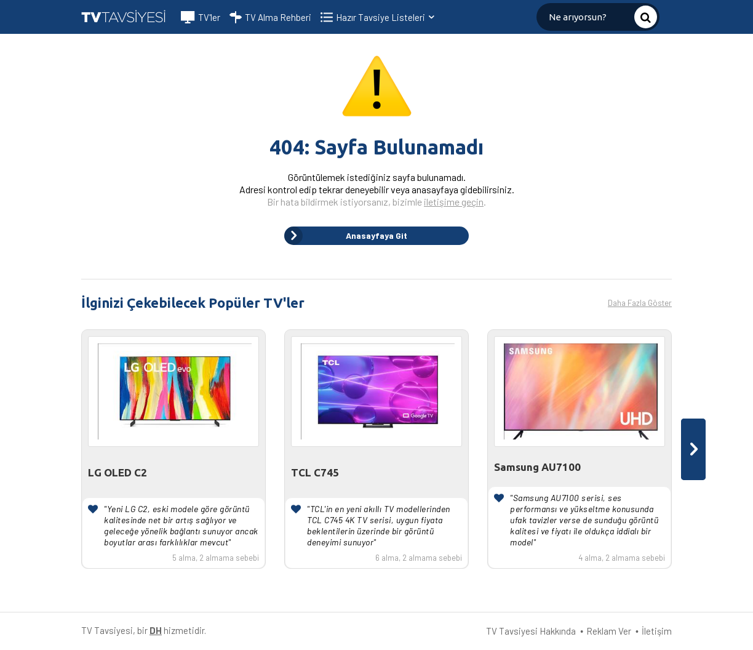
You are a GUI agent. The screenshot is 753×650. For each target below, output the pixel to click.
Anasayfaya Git (345, 236)
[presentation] (693, 449)
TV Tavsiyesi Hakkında (531, 630)
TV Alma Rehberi (270, 17)
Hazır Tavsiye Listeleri (386, 17)
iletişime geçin (454, 201)
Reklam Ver (608, 630)
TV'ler (200, 17)
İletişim (657, 630)
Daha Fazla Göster (640, 303)
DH (155, 630)
